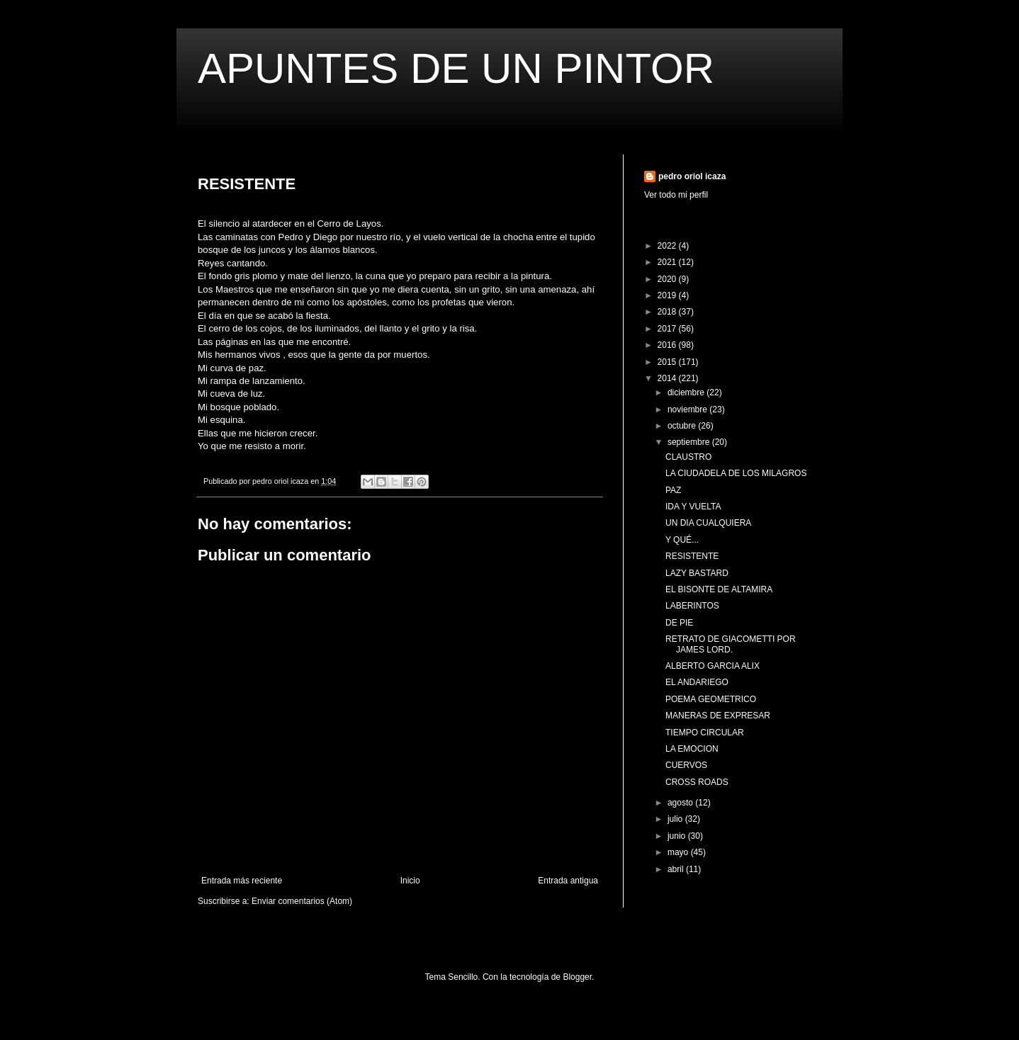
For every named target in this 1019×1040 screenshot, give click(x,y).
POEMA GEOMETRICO (710, 699)
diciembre (687, 392)
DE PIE (679, 623)
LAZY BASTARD (696, 573)
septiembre (690, 442)
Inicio (410, 881)
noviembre (688, 409)
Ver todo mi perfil (676, 195)
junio (678, 836)
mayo (679, 852)
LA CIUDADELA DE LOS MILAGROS (735, 473)
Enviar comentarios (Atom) (302, 901)
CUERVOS (686, 765)
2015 (668, 362)
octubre (683, 426)
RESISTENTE (692, 556)
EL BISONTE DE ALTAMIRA (718, 589)
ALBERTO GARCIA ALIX (712, 666)
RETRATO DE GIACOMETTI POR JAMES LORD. (730, 644)
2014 (668, 378)
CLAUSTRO (688, 457)
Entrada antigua (568, 881)
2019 (668, 295)
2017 (668, 329)
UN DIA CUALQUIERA (708, 523)
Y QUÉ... (682, 540)
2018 (668, 312)
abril (677, 869)
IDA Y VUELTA (693, 506)
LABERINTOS (692, 606)
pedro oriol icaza (692, 176)
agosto (681, 803)
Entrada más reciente (241, 881)
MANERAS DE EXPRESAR (717, 715)
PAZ (673, 490)
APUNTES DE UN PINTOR (456, 68)
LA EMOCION (692, 749)
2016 (668, 345)
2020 (668, 279)
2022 (668, 246)
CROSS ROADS (696, 782)
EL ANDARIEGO (696, 682)
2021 (668, 262)
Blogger (577, 977)
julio (676, 819)
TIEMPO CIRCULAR (704, 732)
